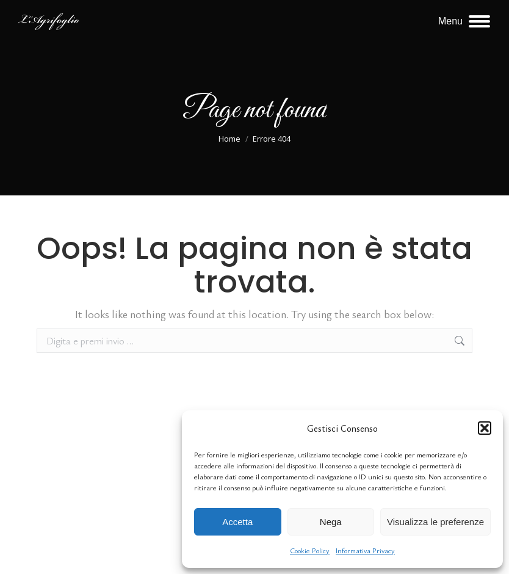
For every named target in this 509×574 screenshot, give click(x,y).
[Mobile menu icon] (464, 21)
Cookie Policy (310, 550)
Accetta (237, 522)
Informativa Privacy (365, 550)
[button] (484, 428)
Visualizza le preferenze (435, 522)
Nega (331, 522)
